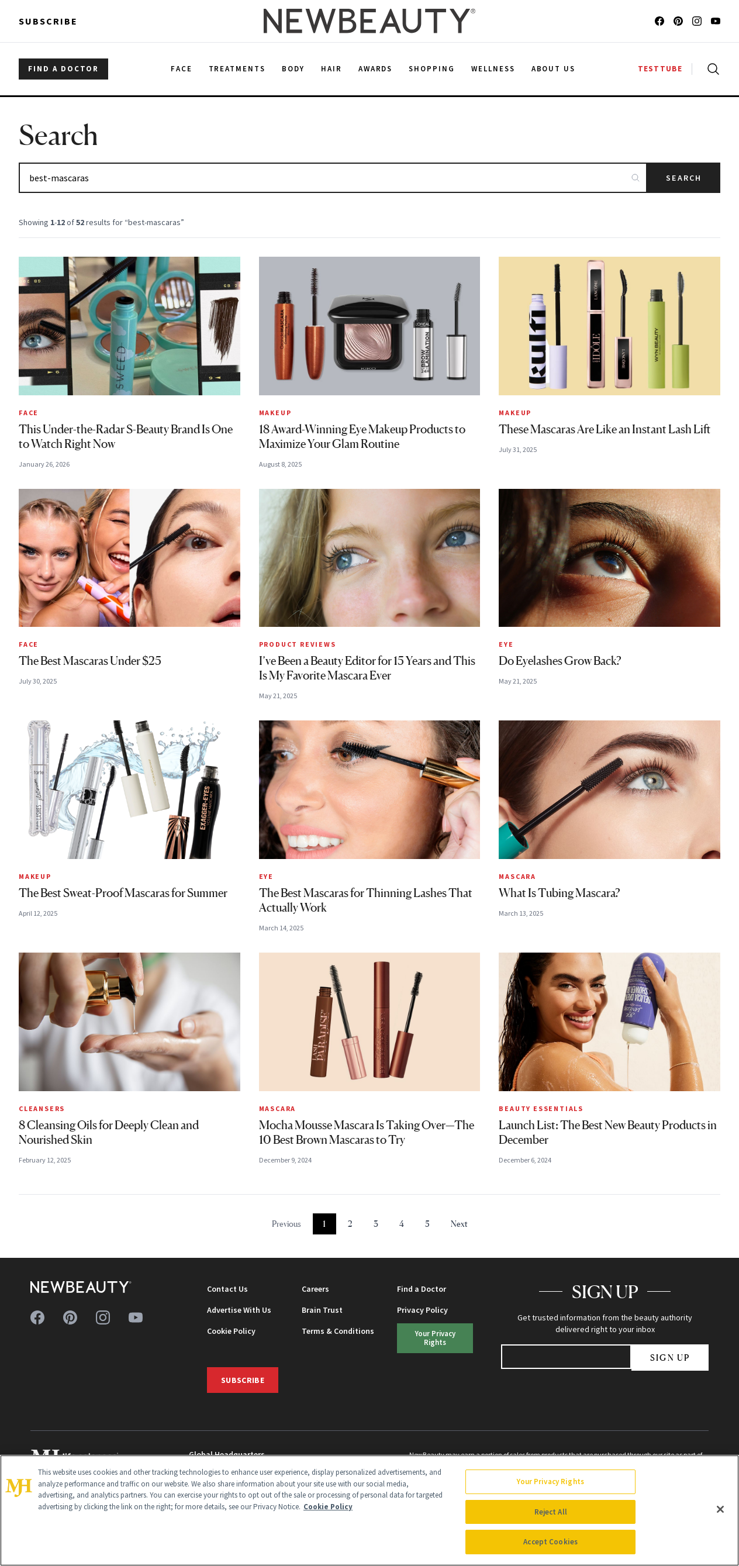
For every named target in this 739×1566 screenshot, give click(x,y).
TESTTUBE (660, 69)
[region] (369, 1510)
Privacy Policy (422, 1310)
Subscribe (48, 21)
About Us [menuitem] (553, 69)
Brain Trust (322, 1310)
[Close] (720, 1509)
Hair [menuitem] (331, 69)
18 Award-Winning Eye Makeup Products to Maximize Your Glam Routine (362, 436)
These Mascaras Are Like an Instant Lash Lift (604, 429)
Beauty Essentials (541, 1108)
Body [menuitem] (293, 69)
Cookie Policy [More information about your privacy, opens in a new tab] (328, 1507)
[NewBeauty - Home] (369, 21)
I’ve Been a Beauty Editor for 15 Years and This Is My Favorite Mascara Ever (367, 668)
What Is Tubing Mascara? (559, 893)
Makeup (275, 412)
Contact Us (227, 1289)
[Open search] (711, 69)
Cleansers (42, 1108)
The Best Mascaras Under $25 (90, 661)
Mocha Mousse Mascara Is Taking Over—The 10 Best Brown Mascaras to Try (366, 1132)
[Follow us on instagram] (697, 21)
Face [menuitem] (181, 69)
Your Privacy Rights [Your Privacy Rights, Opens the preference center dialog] (550, 1481)
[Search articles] (333, 178)
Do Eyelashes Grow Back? (560, 661)
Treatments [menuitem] (237, 69)
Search (684, 178)
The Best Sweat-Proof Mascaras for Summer (123, 893)
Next (459, 1224)
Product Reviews (297, 644)
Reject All (550, 1512)
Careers (315, 1289)
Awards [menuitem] (375, 69)
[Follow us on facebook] (659, 21)
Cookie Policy (231, 1331)
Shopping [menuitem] (432, 69)
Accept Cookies (550, 1542)
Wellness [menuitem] (493, 69)
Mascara (517, 876)
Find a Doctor (421, 1289)
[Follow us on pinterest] (678, 21)
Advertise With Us (239, 1310)
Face (29, 412)
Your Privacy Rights (435, 1338)
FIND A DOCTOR (63, 69)
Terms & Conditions (338, 1331)
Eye (506, 644)
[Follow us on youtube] (715, 21)
